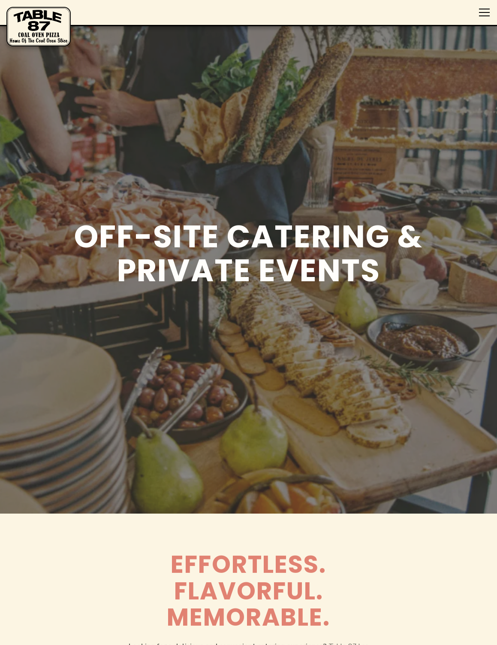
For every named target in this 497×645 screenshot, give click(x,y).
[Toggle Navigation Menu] (484, 12)
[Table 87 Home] (38, 26)
